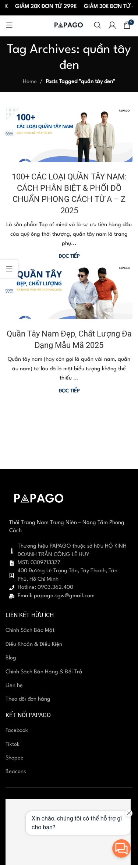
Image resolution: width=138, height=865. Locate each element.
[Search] (97, 25)
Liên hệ (14, 685)
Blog (11, 658)
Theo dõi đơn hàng (28, 699)
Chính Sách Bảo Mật (30, 630)
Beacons (16, 772)
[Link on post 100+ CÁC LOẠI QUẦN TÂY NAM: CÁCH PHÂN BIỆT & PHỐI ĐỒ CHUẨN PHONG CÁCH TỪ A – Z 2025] (69, 134)
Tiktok (13, 744)
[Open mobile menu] (9, 25)
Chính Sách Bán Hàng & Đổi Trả (44, 672)
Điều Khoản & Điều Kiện (34, 644)
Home (30, 82)
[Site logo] (68, 25)
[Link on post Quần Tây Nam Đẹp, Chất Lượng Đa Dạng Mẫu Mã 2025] (69, 292)
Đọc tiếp (69, 256)
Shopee (15, 758)
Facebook (17, 730)
